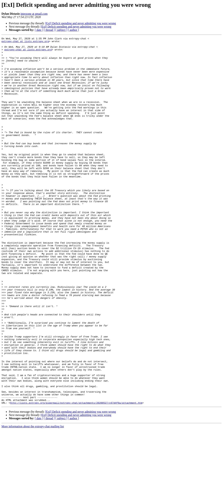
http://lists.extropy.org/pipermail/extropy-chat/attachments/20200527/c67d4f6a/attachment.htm (76, 476)
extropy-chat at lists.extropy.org (25, 42)
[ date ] (39, 29)
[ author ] (73, 29)
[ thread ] (49, 29)
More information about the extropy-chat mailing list (32, 499)
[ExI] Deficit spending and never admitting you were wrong (80, 23)
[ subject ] (61, 29)
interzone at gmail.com (34, 13)
